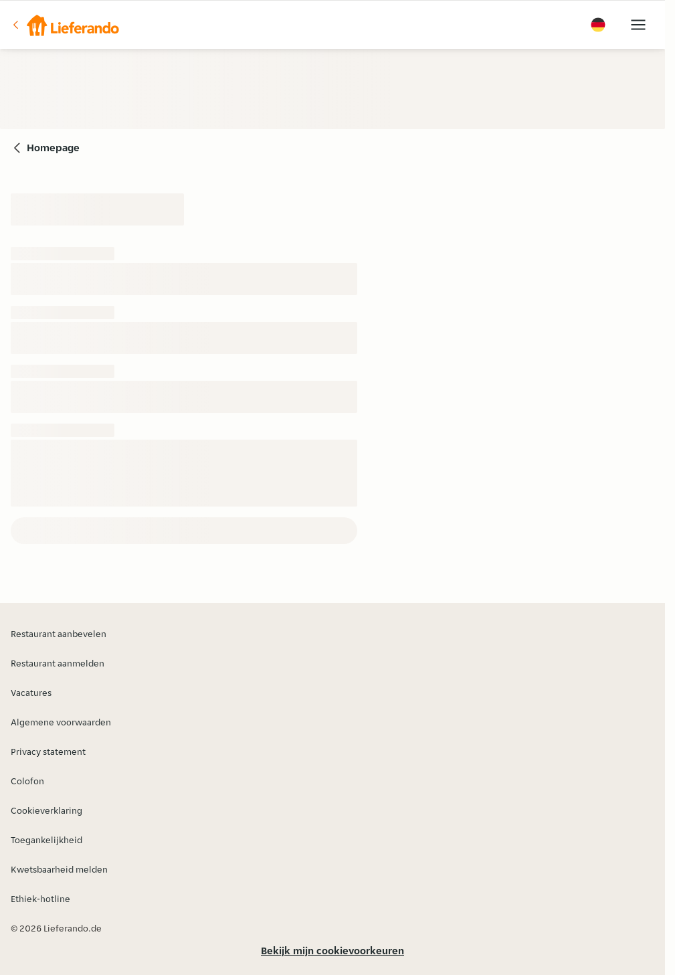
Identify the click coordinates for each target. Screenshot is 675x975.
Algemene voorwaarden (61, 722)
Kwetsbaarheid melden (59, 869)
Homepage (53, 148)
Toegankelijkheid (46, 840)
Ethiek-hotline (40, 899)
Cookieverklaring (46, 810)
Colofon (27, 781)
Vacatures (31, 693)
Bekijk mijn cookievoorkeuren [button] (332, 951)
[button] (65, 24)
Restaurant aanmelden (57, 663)
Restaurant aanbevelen (58, 634)
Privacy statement (48, 751)
